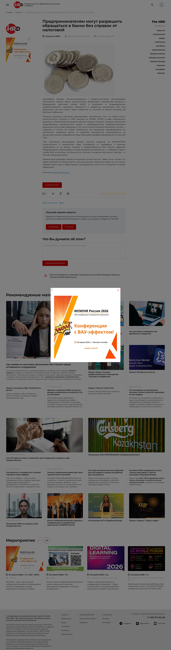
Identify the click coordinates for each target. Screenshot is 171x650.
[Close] (118, 290)
